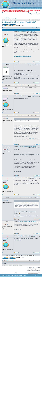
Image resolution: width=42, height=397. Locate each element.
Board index (4, 19)
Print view (4, 27)
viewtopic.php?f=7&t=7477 (28, 138)
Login (3, 13)
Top (2, 61)
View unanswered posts (6, 18)
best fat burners (29, 202)
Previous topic (33, 27)
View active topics (14, 18)
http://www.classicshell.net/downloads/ (22, 56)
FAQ (29, 13)
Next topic (38, 27)
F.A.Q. (20, 8)
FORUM (17, 8)
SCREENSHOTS (24, 8)
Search (33, 13)
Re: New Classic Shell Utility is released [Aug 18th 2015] (27, 95)
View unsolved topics (5, 17)
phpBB (7, 275)
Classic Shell (9, 19)
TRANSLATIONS (31, 8)
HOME (14, 8)
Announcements (15, 19)
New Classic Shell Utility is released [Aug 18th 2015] (19, 22)
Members (38, 13)
